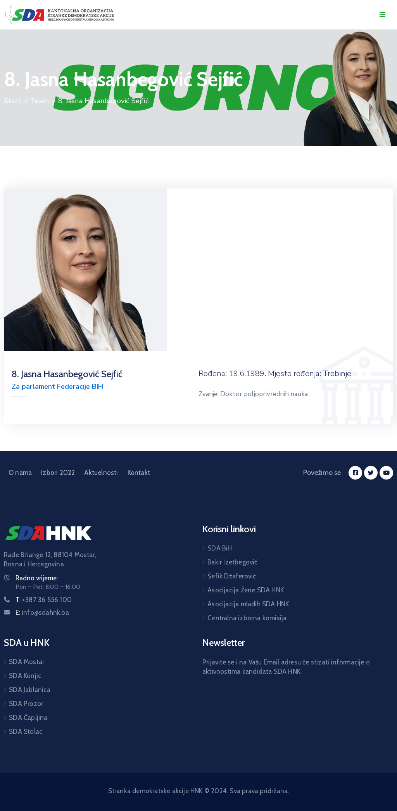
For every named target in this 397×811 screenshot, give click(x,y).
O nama (20, 472)
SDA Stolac (25, 731)
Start (12, 100)
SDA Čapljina (28, 717)
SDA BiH (219, 548)
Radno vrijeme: (37, 578)
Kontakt (139, 472)
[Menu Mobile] (382, 15)
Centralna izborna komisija (247, 618)
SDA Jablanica (29, 690)
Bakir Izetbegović (232, 562)
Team (39, 100)
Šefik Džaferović (231, 576)
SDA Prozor (26, 703)
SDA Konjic (25, 676)
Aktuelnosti (101, 472)
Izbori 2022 (58, 472)
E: (42, 612)
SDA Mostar (26, 662)
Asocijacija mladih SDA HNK (248, 604)
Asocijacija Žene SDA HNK (245, 590)
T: (44, 600)
